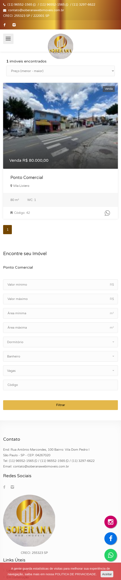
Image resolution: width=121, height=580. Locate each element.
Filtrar (60, 405)
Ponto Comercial (26, 177)
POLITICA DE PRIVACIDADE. (76, 574)
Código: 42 (20, 213)
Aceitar (107, 574)
